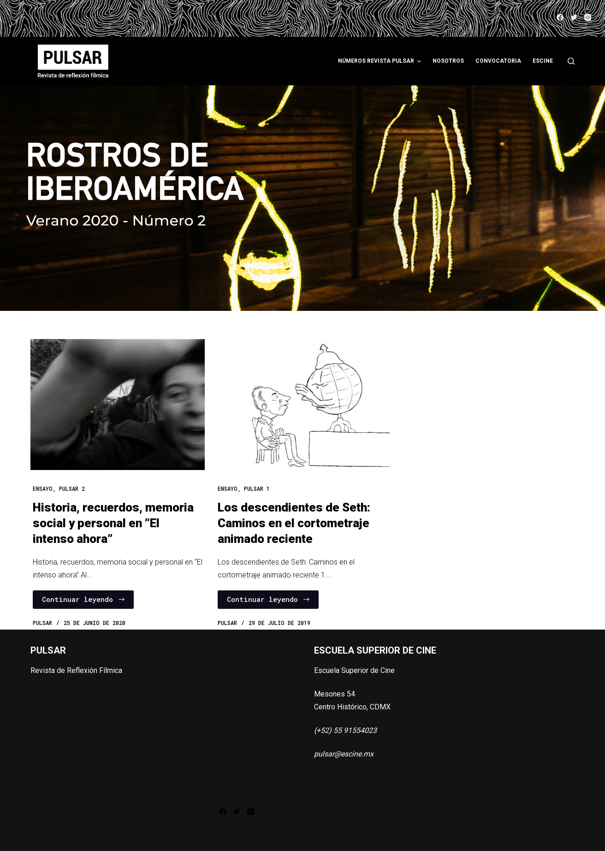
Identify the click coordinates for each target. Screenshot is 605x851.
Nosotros (448, 61)
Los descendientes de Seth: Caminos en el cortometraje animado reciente (294, 523)
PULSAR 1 (257, 488)
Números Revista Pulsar (380, 61)
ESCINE (543, 61)
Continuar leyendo (83, 599)
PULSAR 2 (72, 488)
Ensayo (43, 488)
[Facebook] (560, 17)
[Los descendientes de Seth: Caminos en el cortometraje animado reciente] (302, 404)
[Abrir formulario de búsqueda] (571, 61)
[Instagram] (587, 17)
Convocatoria (498, 61)
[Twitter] (573, 17)
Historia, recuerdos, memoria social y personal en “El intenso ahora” (113, 523)
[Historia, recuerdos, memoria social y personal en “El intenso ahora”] (117, 404)
